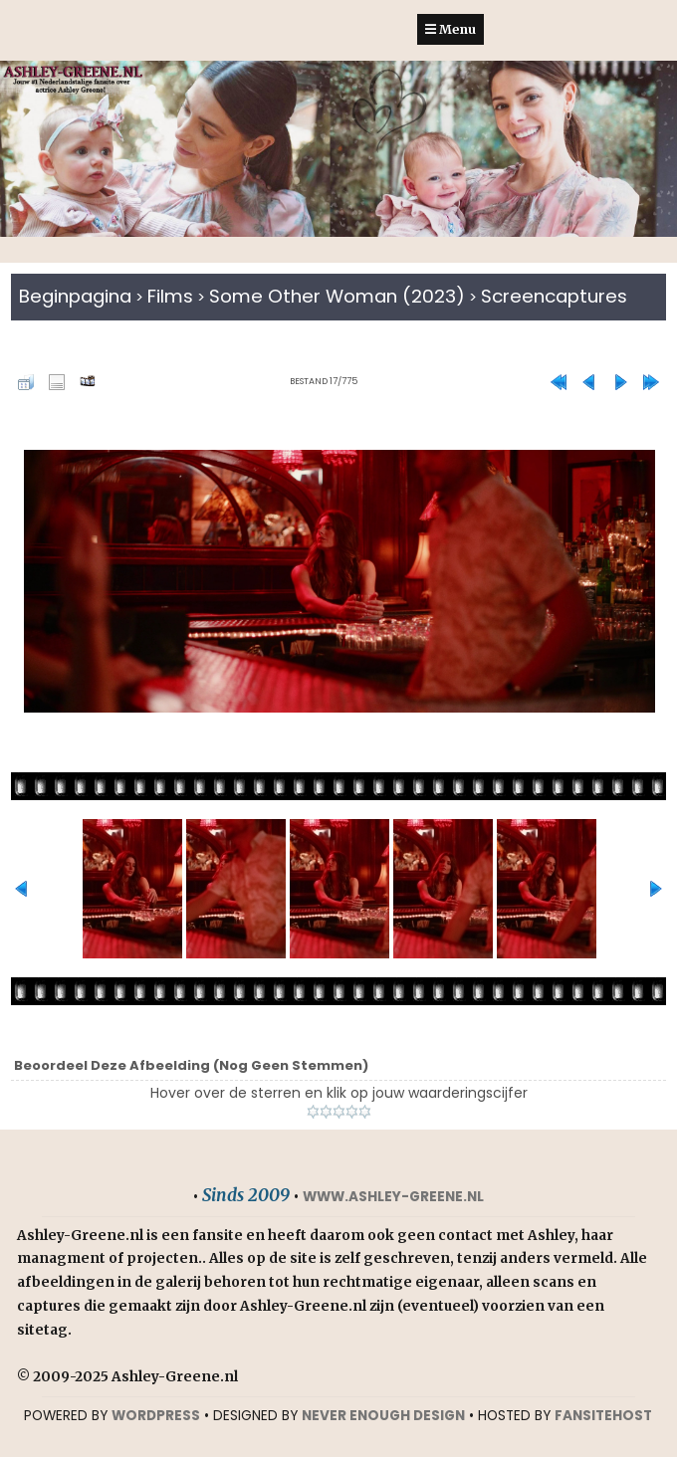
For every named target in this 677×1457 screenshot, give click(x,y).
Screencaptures (554, 296)
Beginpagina (75, 296)
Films (170, 296)
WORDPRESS (156, 1415)
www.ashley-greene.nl (393, 1196)
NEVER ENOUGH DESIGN (383, 1415)
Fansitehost (603, 1415)
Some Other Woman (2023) (337, 296)
